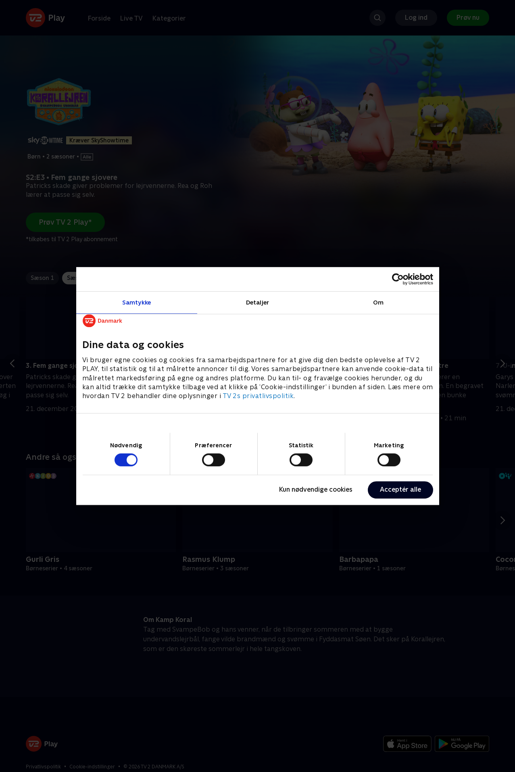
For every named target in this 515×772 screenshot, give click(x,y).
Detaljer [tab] (257, 302)
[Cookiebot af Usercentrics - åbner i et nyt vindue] (398, 279)
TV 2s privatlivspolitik (258, 396)
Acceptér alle (400, 489)
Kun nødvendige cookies (315, 489)
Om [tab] (378, 302)
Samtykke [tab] (136, 302)
